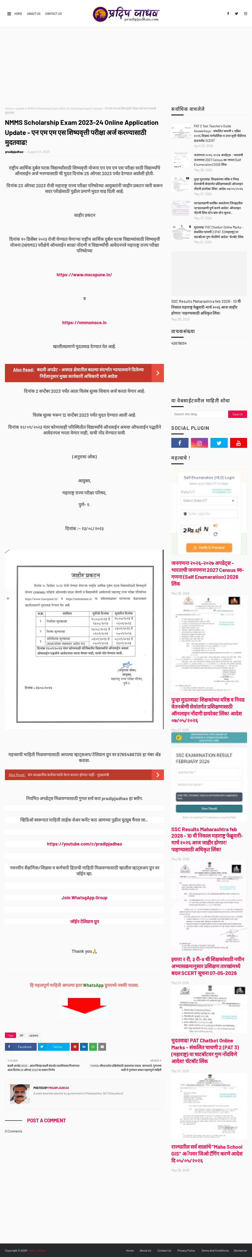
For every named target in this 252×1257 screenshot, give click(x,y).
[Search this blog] (199, 414)
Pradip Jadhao (36, 1250)
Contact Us (53, 13)
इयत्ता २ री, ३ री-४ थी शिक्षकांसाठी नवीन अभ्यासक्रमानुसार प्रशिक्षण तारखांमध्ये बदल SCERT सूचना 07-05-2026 (207, 966)
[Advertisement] (126, 64)
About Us (33, 13)
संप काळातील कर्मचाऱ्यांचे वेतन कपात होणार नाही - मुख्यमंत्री (68, 774)
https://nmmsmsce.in (84, 322)
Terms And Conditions (215, 1250)
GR (21, 1035)
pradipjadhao (14, 152)
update (20, 108)
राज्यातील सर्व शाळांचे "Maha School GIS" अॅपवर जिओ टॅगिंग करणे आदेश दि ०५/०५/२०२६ (206, 1153)
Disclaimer (240, 1250)
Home (18, 13)
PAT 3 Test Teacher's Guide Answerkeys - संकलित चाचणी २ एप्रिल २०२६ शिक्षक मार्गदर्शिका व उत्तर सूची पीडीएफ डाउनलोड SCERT (220, 133)
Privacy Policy (186, 1250)
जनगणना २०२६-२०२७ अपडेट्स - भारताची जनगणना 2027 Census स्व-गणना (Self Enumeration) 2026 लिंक (218, 160)
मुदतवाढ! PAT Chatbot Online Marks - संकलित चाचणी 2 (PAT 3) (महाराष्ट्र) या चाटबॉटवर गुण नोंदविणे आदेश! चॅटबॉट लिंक (218, 232)
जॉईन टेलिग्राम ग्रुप (84, 921)
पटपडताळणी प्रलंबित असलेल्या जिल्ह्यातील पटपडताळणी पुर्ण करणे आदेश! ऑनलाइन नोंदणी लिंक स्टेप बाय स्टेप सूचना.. (218, 208)
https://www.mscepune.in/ (84, 274)
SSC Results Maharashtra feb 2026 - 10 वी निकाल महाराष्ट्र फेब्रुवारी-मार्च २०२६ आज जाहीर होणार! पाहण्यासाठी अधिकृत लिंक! (206, 307)
